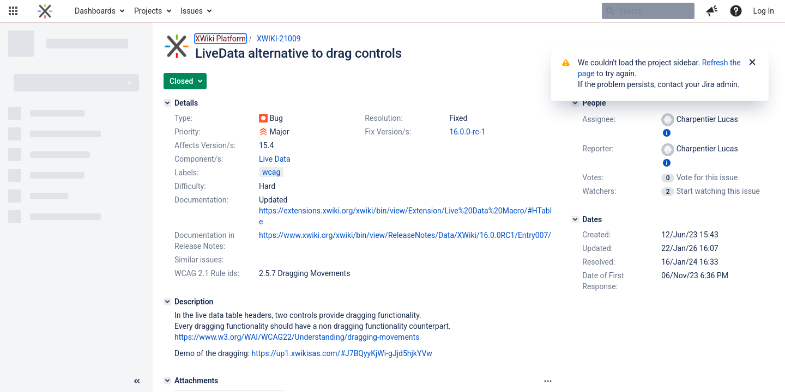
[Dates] (575, 219)
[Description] (167, 301)
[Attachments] (167, 380)
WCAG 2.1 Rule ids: (206, 273)
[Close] (752, 62)
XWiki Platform (220, 38)
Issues (191, 11)
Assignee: (598, 119)
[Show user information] (666, 132)
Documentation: (201, 199)
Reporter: (597, 148)
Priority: (187, 131)
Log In (763, 11)
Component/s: (198, 159)
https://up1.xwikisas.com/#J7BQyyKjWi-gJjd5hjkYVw (341, 353)
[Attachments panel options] (548, 381)
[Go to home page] (45, 11)
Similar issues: (199, 259)
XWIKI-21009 (279, 38)
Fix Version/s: (388, 131)
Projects (148, 11)
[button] (13, 11)
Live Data (275, 159)
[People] (575, 103)
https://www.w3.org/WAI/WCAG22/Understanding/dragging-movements (296, 337)
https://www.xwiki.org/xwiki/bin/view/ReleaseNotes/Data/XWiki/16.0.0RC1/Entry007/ (405, 235)
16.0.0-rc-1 (467, 131)
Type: (183, 118)
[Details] (167, 103)
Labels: (186, 172)
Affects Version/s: (204, 145)
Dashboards (95, 11)
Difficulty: (190, 186)
